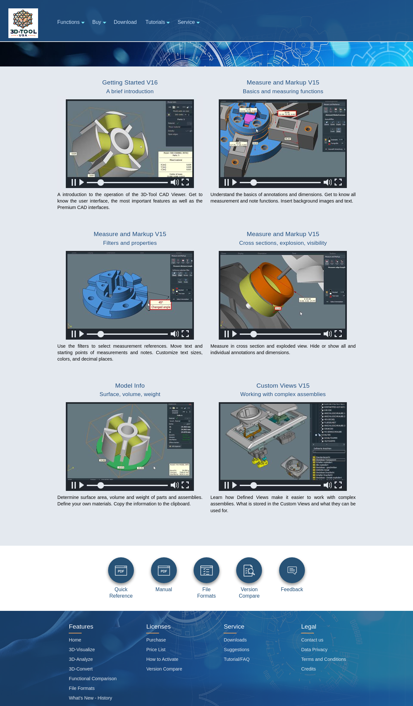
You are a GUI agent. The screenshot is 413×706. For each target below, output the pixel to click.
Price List (155, 649)
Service (189, 22)
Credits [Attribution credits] (308, 668)
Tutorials (158, 22)
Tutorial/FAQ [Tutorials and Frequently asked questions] (236, 659)
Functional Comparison (92, 678)
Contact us (312, 639)
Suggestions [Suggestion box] (236, 649)
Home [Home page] (75, 639)
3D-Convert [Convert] (81, 668)
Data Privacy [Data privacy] (314, 649)
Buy (99, 22)
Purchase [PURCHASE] (156, 639)
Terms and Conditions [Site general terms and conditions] (323, 659)
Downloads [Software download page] (235, 639)
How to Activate (162, 659)
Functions (71, 22)
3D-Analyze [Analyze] (81, 659)
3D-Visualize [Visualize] (82, 649)
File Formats (82, 688)
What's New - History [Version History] (90, 698)
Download (125, 22)
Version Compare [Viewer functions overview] (164, 668)
